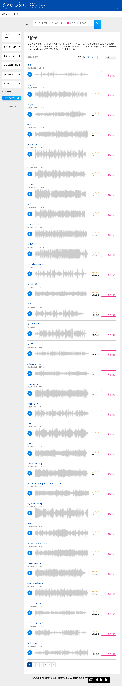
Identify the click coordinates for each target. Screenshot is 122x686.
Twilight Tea (33, 420)
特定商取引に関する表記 (60, 674)
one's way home (35, 579)
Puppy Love (33, 400)
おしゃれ (31, 81)
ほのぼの (31, 180)
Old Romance (33, 639)
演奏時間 (7, 88)
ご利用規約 (43, 674)
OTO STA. (6, 14)
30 (92, 53)
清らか (30, 101)
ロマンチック (33, 220)
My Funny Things (35, 499)
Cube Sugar (32, 380)
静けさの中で (33, 320)
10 (88, 53)
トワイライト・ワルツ (37, 539)
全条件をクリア (15, 103)
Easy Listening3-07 (36, 260)
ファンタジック (34, 160)
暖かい (30, 61)
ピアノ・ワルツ (34, 599)
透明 (29, 300)
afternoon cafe (34, 559)
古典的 (30, 240)
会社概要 (32, 674)
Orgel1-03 (32, 280)
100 (100, 53)
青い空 (30, 340)
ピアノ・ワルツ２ (35, 619)
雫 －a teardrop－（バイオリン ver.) (44, 479)
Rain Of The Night (36, 460)
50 (95, 53)
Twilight (31, 440)
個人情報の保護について (83, 674)
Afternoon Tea (34, 360)
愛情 (29, 519)
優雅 (29, 200)
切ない (30, 121)
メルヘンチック (34, 140)
